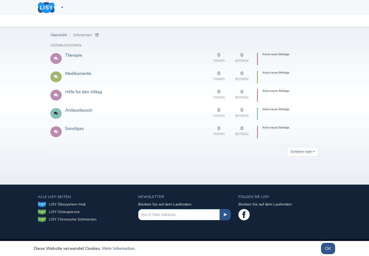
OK (328, 248)
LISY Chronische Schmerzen (72, 219)
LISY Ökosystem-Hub (67, 204)
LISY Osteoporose (64, 211)
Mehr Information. (119, 248)
